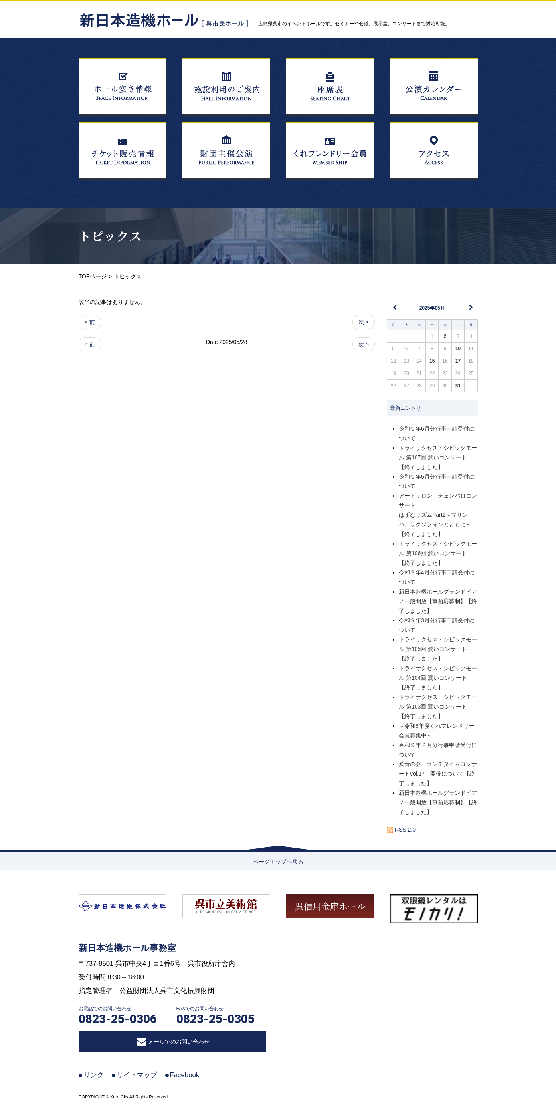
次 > (363, 322)
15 (432, 361)
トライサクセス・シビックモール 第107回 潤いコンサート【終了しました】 (438, 457)
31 (458, 386)
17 (458, 361)
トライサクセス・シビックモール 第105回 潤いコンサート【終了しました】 (438, 649)
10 (458, 348)
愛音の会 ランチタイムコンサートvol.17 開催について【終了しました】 (438, 773)
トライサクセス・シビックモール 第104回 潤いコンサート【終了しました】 (438, 678)
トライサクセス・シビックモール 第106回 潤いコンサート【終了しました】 (438, 553)
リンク (93, 1075)
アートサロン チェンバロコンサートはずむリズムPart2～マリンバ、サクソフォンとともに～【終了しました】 (438, 514)
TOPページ (93, 276)
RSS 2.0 (401, 829)
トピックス (110, 235)
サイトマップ (137, 1075)
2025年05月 (432, 308)
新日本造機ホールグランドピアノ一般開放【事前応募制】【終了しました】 (438, 601)
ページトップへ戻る (278, 861)
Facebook (185, 1075)
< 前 (90, 322)
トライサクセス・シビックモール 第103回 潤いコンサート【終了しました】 (438, 706)
